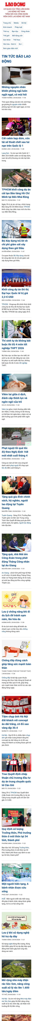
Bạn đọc (15, 31)
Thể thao (16, 40)
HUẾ (3, 899)
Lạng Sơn (5, 153)
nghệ (11, 944)
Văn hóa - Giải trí (9, 44)
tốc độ (4, 468)
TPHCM (27, 207)
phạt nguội (14, 465)
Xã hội (23, 23)
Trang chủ (7, 23)
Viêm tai (5, 409)
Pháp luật (18, 27)
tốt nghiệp (23, 363)
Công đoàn (25, 31)
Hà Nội (4, 735)
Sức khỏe (6, 40)
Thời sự (6, 31)
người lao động (25, 523)
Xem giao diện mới (10, 48)
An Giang (5, 573)
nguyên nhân (17, 104)
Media (16, 23)
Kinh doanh (7, 27)
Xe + (20, 44)
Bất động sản (17, 36)
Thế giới (6, 36)
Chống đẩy (6, 678)
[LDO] (16, 76)
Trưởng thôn (24, 848)
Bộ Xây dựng (18, 256)
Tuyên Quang (7, 515)
